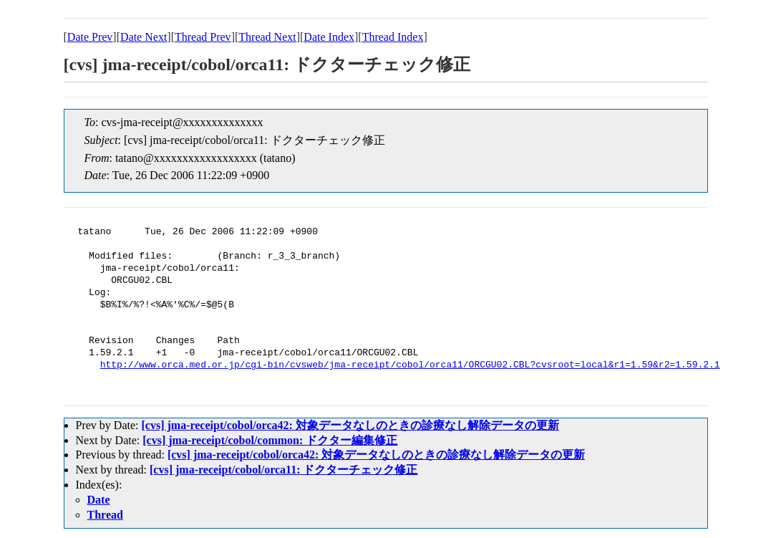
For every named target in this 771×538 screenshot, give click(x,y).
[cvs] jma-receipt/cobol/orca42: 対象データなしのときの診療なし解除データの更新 (349, 425)
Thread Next (267, 37)
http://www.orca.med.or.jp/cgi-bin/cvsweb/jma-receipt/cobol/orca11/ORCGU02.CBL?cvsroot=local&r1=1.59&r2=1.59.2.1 (410, 365)
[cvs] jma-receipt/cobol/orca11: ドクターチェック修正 (283, 469)
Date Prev (90, 37)
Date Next (143, 37)
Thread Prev (203, 37)
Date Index (329, 37)
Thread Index (393, 37)
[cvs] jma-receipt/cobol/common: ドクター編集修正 (269, 440)
